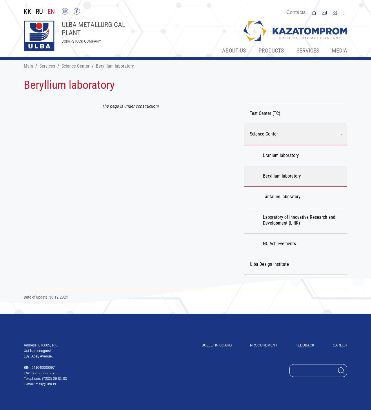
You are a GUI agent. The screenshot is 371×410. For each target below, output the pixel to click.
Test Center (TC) (265, 113)
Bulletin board (217, 345)
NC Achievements (279, 243)
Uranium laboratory (281, 155)
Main (28, 66)
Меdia (339, 50)
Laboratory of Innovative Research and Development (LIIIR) (299, 220)
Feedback (305, 345)
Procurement (263, 345)
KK (27, 12)
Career (340, 345)
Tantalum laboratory (282, 196)
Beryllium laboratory (115, 66)
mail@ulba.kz (46, 384)
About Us (234, 50)
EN (51, 12)
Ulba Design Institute (269, 264)
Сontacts (296, 12)
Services (308, 50)
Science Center (75, 66)
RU (39, 12)
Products (271, 50)
